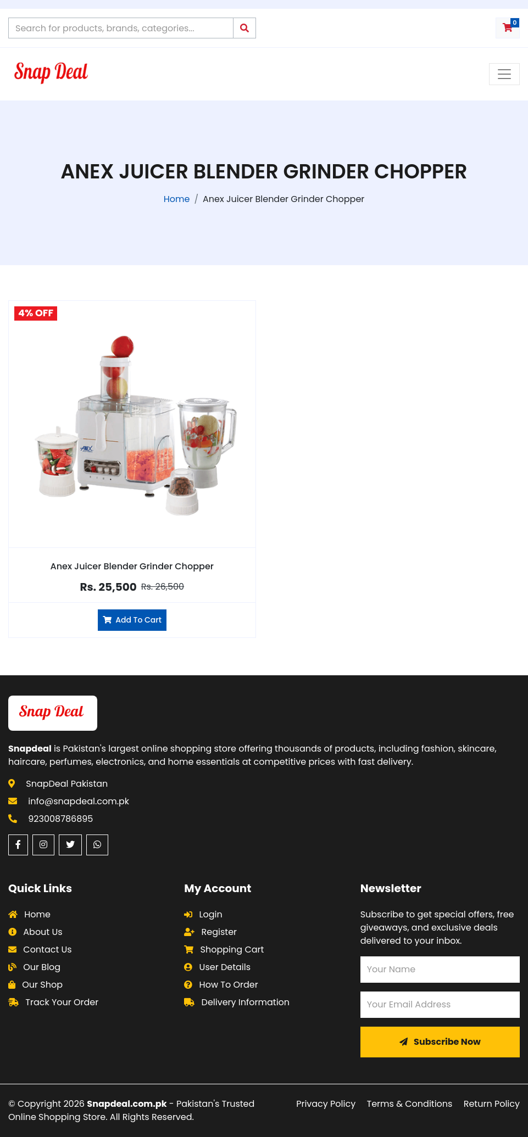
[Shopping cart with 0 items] (508, 28)
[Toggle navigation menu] (504, 74)
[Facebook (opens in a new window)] (18, 844)
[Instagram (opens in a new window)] (43, 844)
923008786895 (60, 819)
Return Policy (492, 1103)
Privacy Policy (325, 1103)
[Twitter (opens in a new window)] (70, 844)
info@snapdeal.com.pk (78, 801)
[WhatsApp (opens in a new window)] (97, 844)
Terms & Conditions (410, 1103)
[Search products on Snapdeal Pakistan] (121, 28)
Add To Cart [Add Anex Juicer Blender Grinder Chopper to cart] (132, 619)
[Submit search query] (244, 28)
